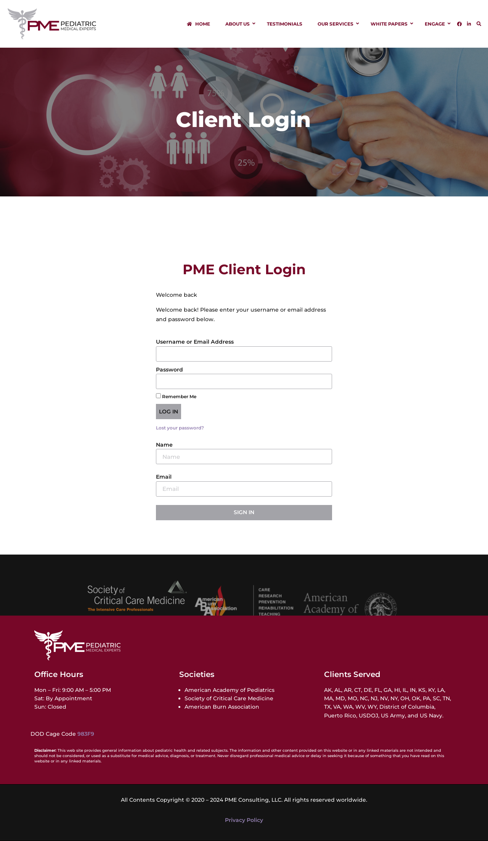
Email (164, 476)
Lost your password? (180, 428)
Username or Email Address (195, 341)
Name (164, 444)
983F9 (85, 733)
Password (169, 369)
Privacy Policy (244, 820)
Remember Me (176, 396)
